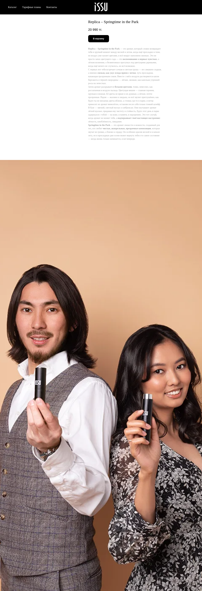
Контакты (51, 7)
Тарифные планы (31, 7)
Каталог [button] (12, 7)
